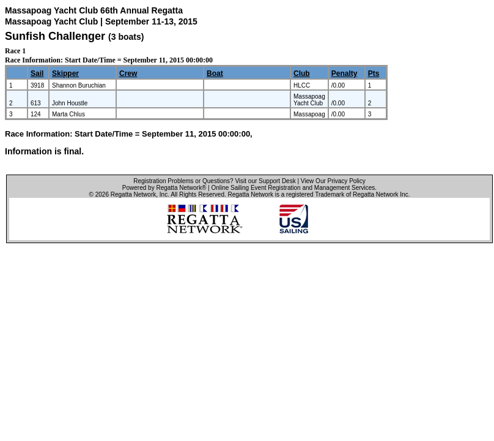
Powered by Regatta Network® (164, 187)
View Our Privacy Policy (333, 181)
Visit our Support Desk (265, 181)
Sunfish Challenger (55, 36)
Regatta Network (133, 194)
